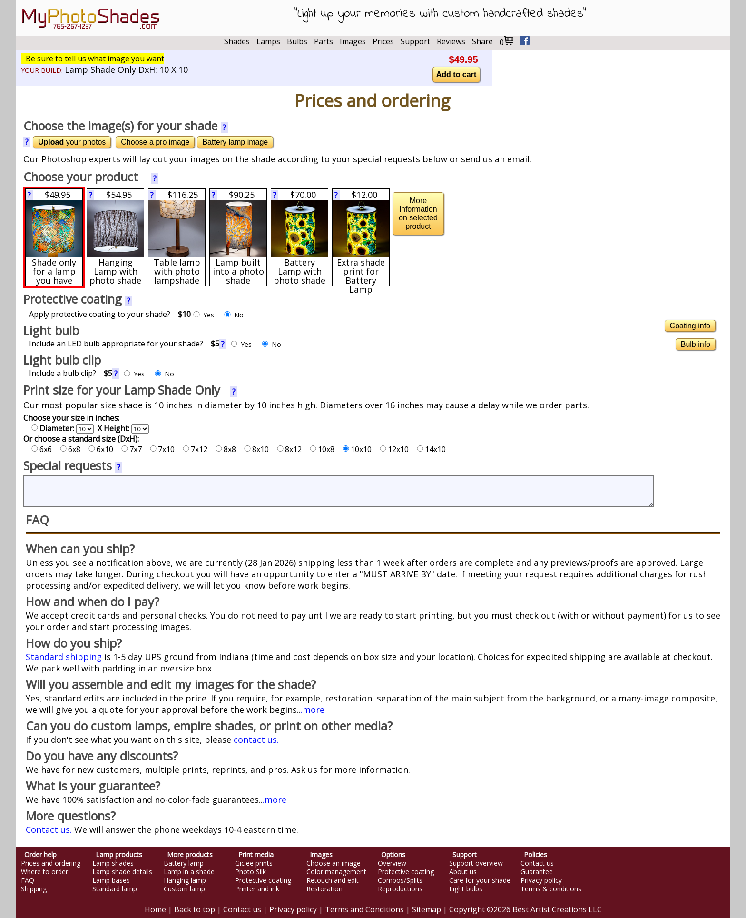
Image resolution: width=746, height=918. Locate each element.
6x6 (41, 449)
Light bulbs (465, 889)
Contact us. (49, 829)
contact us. (256, 739)
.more (312, 709)
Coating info (690, 326)
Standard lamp (114, 889)
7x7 (131, 449)
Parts (323, 41)
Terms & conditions (550, 889)
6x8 (70, 449)
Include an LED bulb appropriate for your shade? (124, 343)
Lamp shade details (122, 872)
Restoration (324, 889)
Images (353, 41)
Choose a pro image (155, 142)
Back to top (194, 909)
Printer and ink (257, 889)
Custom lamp (184, 889)
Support (415, 41)
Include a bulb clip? (70, 373)
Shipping (34, 889)
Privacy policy (541, 880)
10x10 (357, 449)
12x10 (394, 449)
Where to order (44, 872)
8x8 (226, 449)
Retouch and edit (332, 880)
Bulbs (297, 41)
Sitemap (426, 909)
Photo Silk (250, 872)
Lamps (268, 41)
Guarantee (536, 872)
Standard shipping (64, 656)
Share (482, 41)
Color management (336, 872)
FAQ (27, 880)
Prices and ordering (50, 863)
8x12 (289, 449)
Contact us (537, 863)
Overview (392, 863)
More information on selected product (418, 213)
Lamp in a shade (189, 872)
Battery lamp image (235, 142)
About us (463, 872)
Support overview (476, 863)
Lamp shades (113, 863)
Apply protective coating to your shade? (110, 314)
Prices (383, 41)
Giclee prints (254, 863)
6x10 (100, 449)
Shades (237, 41)
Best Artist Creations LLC (557, 909)
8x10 (256, 449)
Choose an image (333, 863)
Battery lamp (184, 863)
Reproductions (400, 889)
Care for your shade (479, 880)
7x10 (162, 449)
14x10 (431, 449)
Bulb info (695, 344)
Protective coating (263, 880)
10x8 (322, 449)
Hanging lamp (185, 880)
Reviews (451, 41)
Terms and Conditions (364, 909)
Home (155, 909)
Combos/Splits (400, 880)
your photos (72, 142)
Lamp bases (111, 880)
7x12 (195, 449)
